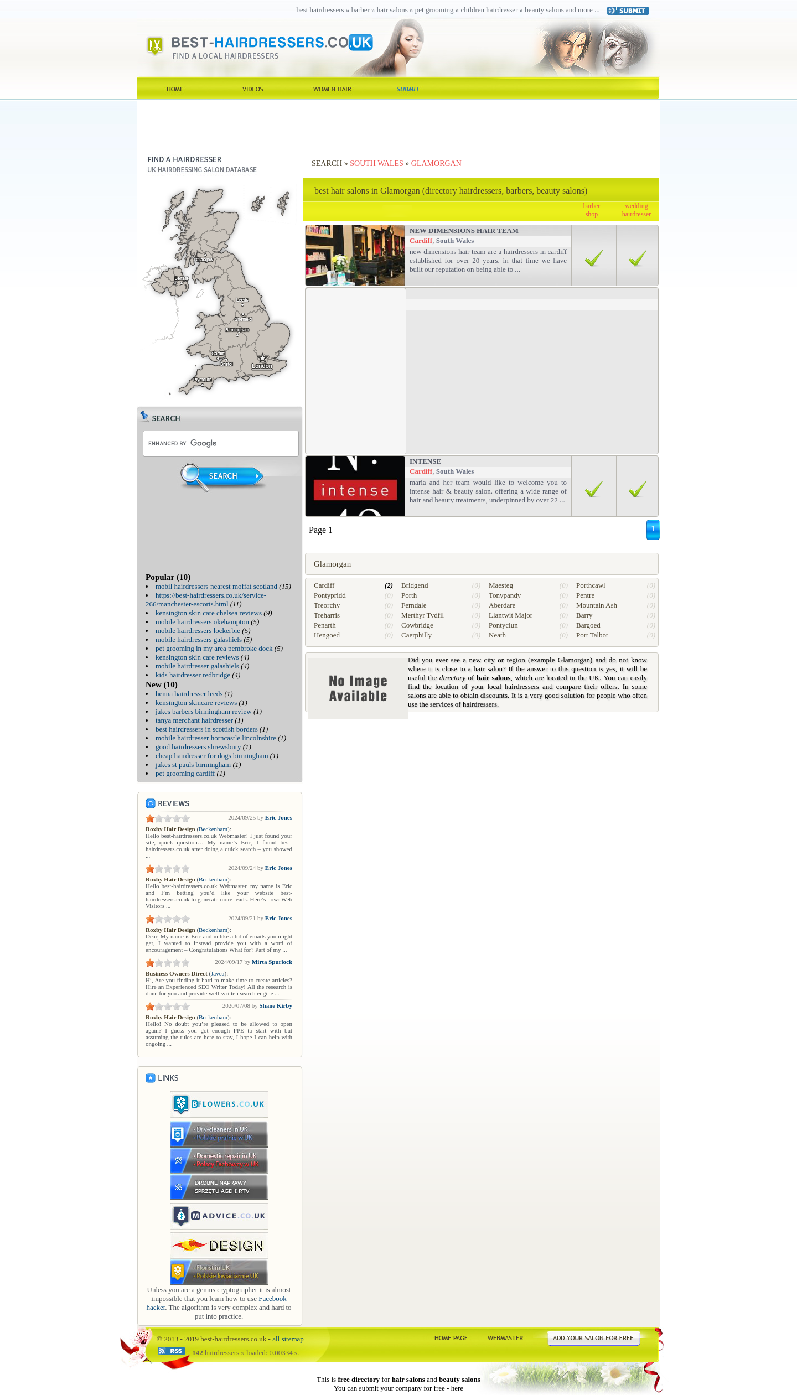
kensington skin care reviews (197, 657)
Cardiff (421, 240)
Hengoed (327, 635)
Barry (584, 615)
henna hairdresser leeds (189, 693)
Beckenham (213, 829)
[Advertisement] (398, 124)
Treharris (327, 615)
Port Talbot (592, 635)
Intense (425, 461)
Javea (217, 973)
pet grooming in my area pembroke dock (214, 648)
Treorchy (327, 605)
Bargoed (588, 625)
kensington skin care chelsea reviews (209, 613)
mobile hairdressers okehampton (202, 622)
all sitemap (288, 1339)
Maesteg (501, 585)
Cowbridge (417, 625)
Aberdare (502, 605)
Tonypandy (505, 595)
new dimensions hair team (464, 230)
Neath (497, 635)
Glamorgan (436, 163)
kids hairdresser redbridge (193, 675)
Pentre (585, 595)
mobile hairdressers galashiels (199, 639)
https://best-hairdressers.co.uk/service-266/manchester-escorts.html (206, 599)
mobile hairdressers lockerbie (198, 630)
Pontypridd (330, 595)
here (457, 1388)
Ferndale (413, 605)
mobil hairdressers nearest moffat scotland (216, 586)
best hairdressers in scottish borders (207, 729)
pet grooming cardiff (185, 773)
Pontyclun (503, 625)
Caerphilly (416, 635)
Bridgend (414, 585)
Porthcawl (590, 585)
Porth (409, 595)
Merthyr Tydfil (422, 615)
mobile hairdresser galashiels (197, 666)
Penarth (325, 625)
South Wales (376, 163)
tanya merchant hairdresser (194, 720)
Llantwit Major (510, 615)
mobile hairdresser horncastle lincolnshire (216, 738)
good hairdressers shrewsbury (198, 747)
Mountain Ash (596, 605)
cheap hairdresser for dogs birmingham (212, 755)
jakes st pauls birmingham (193, 764)
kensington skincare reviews (196, 702)
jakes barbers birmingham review (204, 711)
